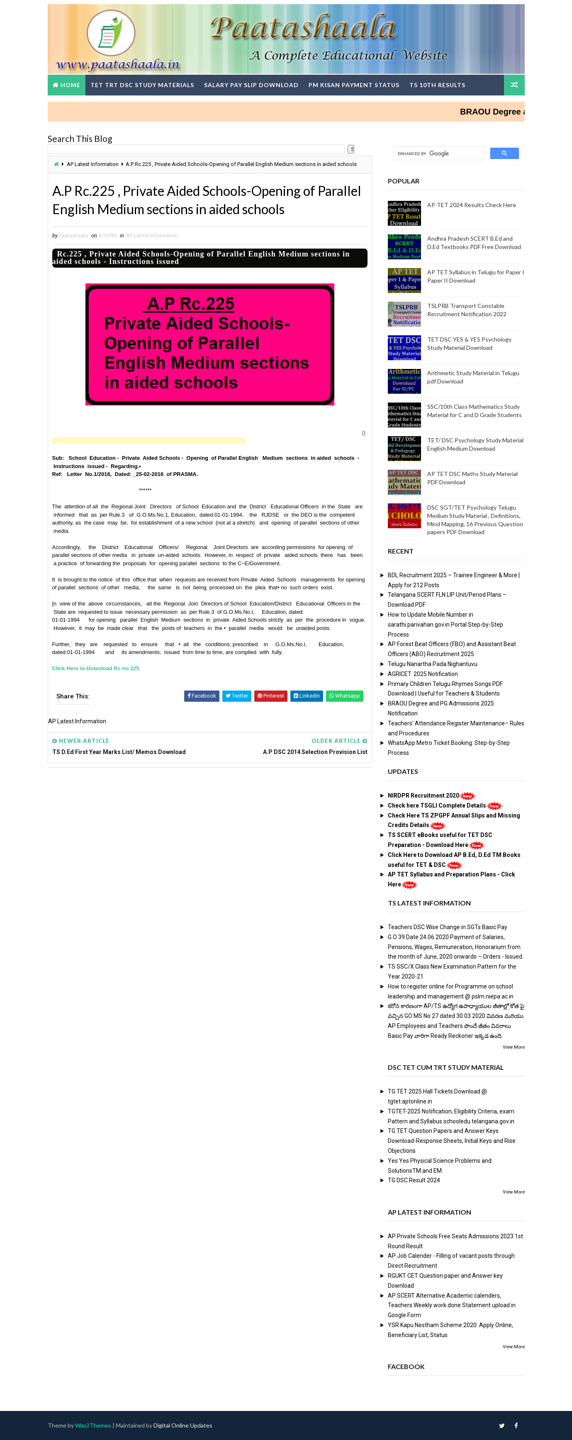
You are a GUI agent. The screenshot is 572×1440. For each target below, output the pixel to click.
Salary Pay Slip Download (251, 84)
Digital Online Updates (182, 1425)
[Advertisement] (149, 440)
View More (514, 1047)
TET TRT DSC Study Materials (142, 84)
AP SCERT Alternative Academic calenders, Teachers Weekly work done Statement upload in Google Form (452, 1305)
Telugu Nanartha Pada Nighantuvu (432, 664)
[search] (438, 153)
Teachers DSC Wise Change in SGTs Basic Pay (447, 927)
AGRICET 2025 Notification (423, 674)
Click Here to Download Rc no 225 (95, 668)
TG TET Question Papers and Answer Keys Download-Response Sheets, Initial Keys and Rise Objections (452, 1141)
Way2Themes (93, 1425)
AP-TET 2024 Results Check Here (471, 204)
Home (70, 84)
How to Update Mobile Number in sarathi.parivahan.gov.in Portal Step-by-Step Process (445, 624)
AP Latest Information (93, 164)
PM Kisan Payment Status (354, 84)
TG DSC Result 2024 (414, 1180)
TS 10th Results (437, 84)
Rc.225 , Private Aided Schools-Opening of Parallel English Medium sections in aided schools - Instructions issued (201, 258)
